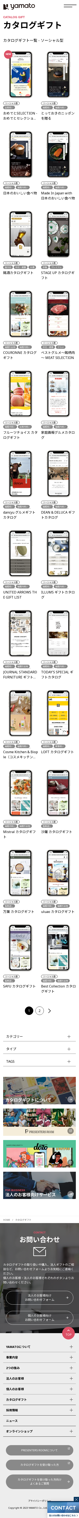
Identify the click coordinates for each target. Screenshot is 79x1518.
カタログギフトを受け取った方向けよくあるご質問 (40, 1482)
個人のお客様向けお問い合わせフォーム (39, 1317)
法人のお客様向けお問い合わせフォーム (39, 1297)
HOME (6, 1219)
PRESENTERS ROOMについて (39, 1450)
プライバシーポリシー (39, 1501)
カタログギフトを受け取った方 (39, 1465)
